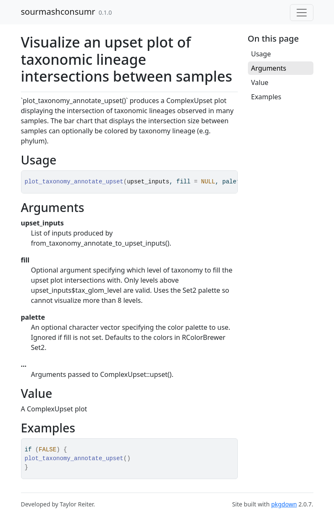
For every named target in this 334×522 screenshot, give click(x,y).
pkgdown (284, 504)
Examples (266, 96)
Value (259, 82)
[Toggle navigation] (301, 12)
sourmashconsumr (58, 11)
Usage (261, 53)
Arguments (269, 68)
